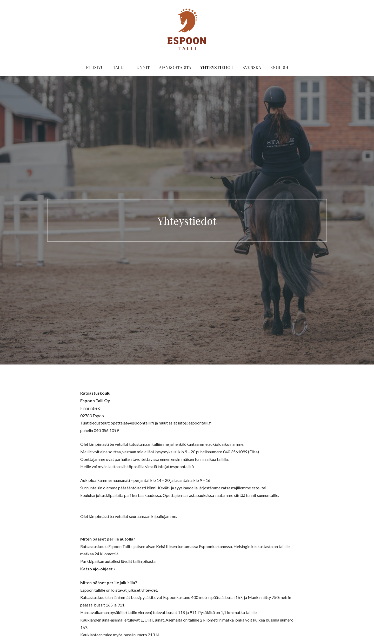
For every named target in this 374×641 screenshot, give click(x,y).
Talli (119, 67)
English (279, 67)
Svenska (252, 67)
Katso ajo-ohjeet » (98, 568)
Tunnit (142, 67)
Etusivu (95, 67)
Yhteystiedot (216, 67)
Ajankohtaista (175, 67)
